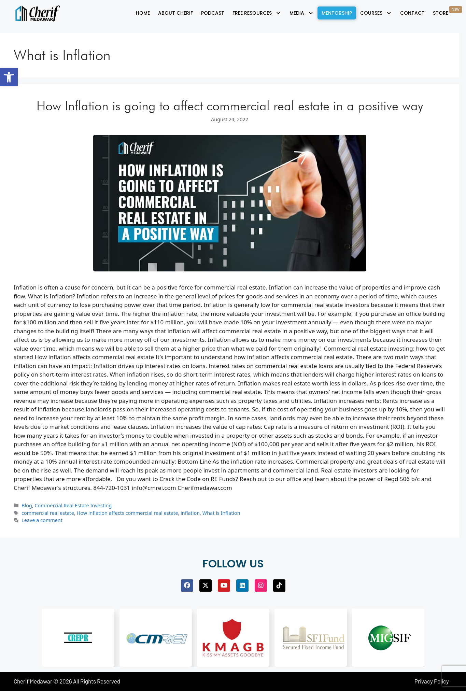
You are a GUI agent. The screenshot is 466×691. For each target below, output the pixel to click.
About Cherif (175, 13)
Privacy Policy (431, 681)
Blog (27, 505)
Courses (376, 13)
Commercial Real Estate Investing (73, 505)
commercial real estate (48, 513)
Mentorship (337, 13)
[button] (9, 77)
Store (447, 11)
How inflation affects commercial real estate (127, 513)
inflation (190, 513)
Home (143, 13)
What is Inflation (221, 513)
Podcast (212, 13)
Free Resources (256, 13)
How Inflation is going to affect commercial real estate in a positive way (230, 105)
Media (302, 13)
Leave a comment (42, 520)
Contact (412, 13)
